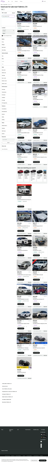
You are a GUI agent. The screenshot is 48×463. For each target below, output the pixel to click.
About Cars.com (7, 455)
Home (2, 4)
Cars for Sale (5, 4)
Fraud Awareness (36, 455)
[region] (24, 459)
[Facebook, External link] (41, 443)
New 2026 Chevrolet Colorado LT (20, 179)
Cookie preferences (34, 460)
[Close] (47, 457)
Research (16, 1)
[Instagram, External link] (41, 445)
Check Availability (20, 31)
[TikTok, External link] (41, 441)
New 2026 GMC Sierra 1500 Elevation (39, 179)
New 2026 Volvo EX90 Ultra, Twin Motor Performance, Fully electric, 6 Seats (33, 180)
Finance (21, 1)
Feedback (41, 455)
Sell (12, 1)
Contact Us (12, 455)
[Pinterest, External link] (41, 447)
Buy (8, 1)
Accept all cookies (42, 460)
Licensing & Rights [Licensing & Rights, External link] (29, 455)
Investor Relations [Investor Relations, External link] (19, 455)
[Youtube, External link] (41, 444)
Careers (24, 455)
